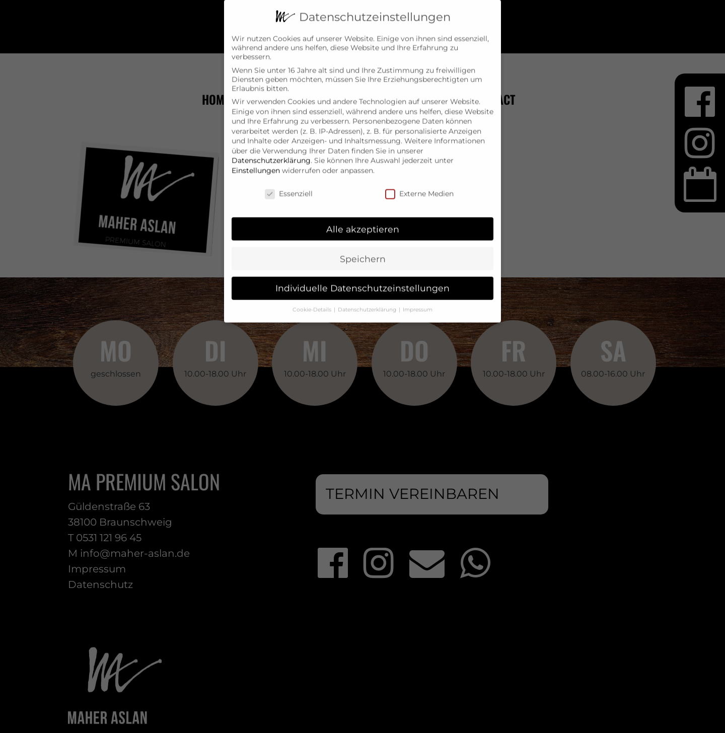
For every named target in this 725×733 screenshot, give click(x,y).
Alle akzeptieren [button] (362, 221)
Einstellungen (256, 162)
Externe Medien (419, 185)
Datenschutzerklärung (271, 153)
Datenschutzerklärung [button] (368, 302)
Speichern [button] (363, 251)
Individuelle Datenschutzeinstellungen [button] (362, 280)
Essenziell (289, 185)
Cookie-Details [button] (313, 302)
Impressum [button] (417, 302)
